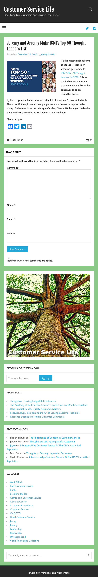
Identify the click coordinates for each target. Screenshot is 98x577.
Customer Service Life (29, 9)
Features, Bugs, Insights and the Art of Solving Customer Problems (44, 412)
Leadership (16, 528)
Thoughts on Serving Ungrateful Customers (33, 401)
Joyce (13, 445)
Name (11, 205)
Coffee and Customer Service (25, 497)
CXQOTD (15, 513)
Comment (13, 167)
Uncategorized (18, 536)
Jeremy (20, 139)
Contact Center (18, 501)
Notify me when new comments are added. (30, 260)
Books (13, 489)
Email (11, 219)
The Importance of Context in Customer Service (54, 437)
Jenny (13, 139)
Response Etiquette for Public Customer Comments (37, 416)
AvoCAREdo (16, 482)
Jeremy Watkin (48, 54)
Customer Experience (21, 505)
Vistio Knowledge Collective (24, 540)
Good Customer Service (22, 517)
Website (11, 233)
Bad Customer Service (21, 486)
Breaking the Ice (18, 493)
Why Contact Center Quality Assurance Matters (35, 408)
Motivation (16, 532)
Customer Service (19, 509)
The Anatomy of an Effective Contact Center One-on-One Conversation (48, 404)
